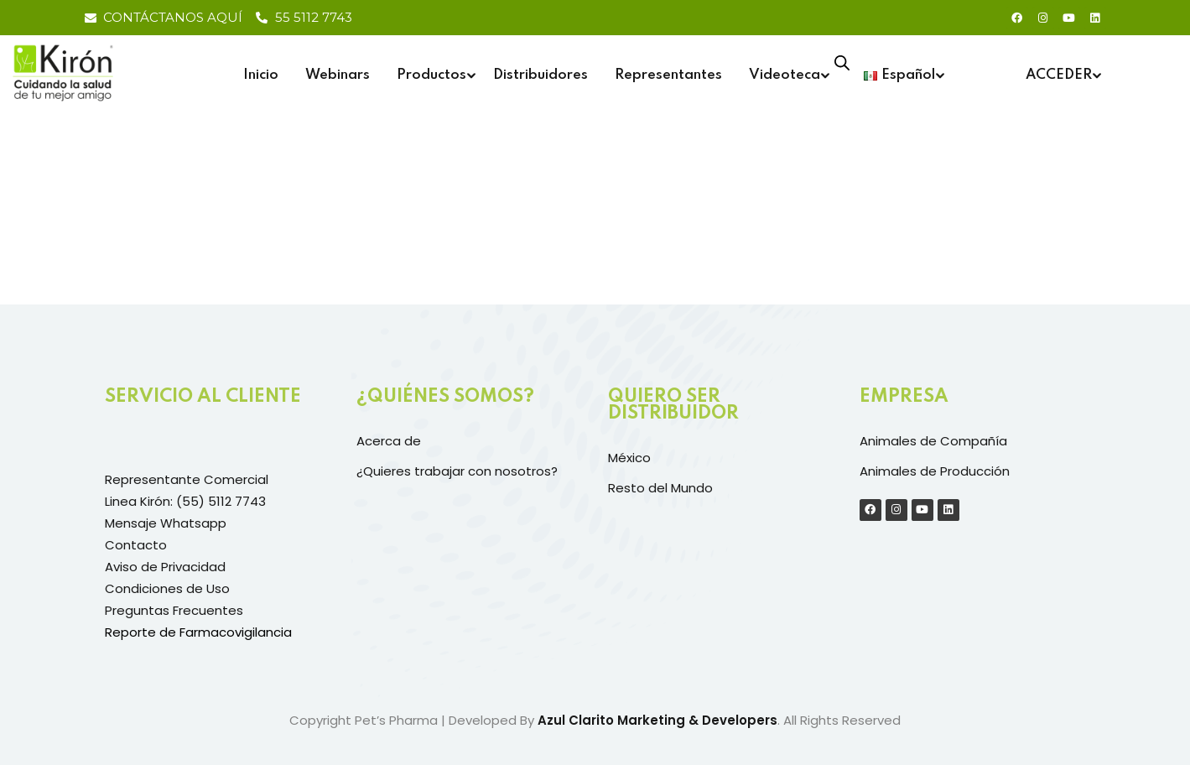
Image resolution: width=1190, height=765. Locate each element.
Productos (431, 75)
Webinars (337, 75)
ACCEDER (1059, 75)
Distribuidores (540, 75)
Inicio (260, 75)
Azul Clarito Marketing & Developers (657, 720)
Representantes (668, 75)
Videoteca (784, 75)
